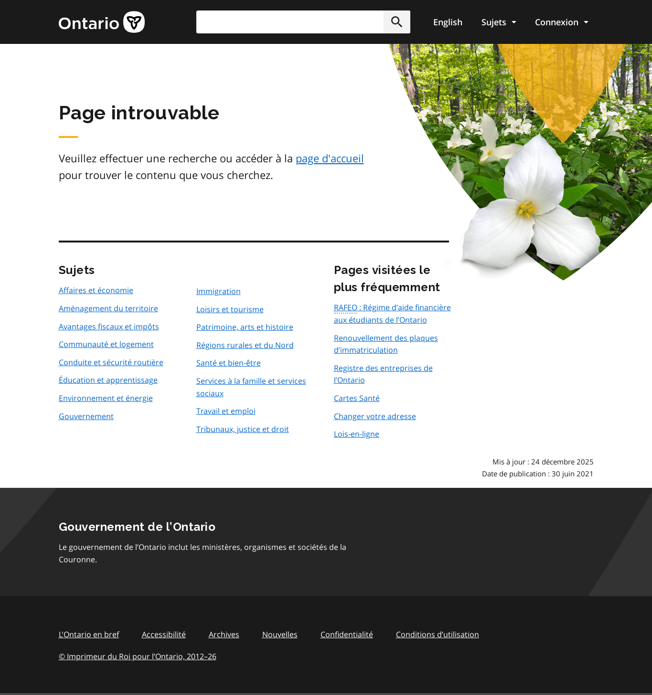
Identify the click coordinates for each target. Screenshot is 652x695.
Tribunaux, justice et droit (242, 429)
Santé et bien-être (228, 363)
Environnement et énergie (106, 398)
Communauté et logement (106, 344)
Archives (224, 634)
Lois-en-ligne (356, 434)
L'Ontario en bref (89, 634)
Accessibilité (164, 634)
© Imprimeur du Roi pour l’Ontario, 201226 (137, 656)
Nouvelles (280, 634)
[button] (397, 22)
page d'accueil (330, 158)
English (447, 22)
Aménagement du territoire (108, 308)
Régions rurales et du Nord (245, 345)
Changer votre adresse (375, 416)
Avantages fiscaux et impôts (109, 326)
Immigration (218, 291)
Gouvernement (86, 416)
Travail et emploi (226, 411)
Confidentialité (347, 634)
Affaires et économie (96, 290)
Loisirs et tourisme (230, 309)
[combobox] (303, 22)
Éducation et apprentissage (108, 380)
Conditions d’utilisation (437, 634)
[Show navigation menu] (499, 22)
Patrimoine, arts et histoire (244, 327)
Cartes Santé (357, 398)
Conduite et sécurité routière (111, 362)
